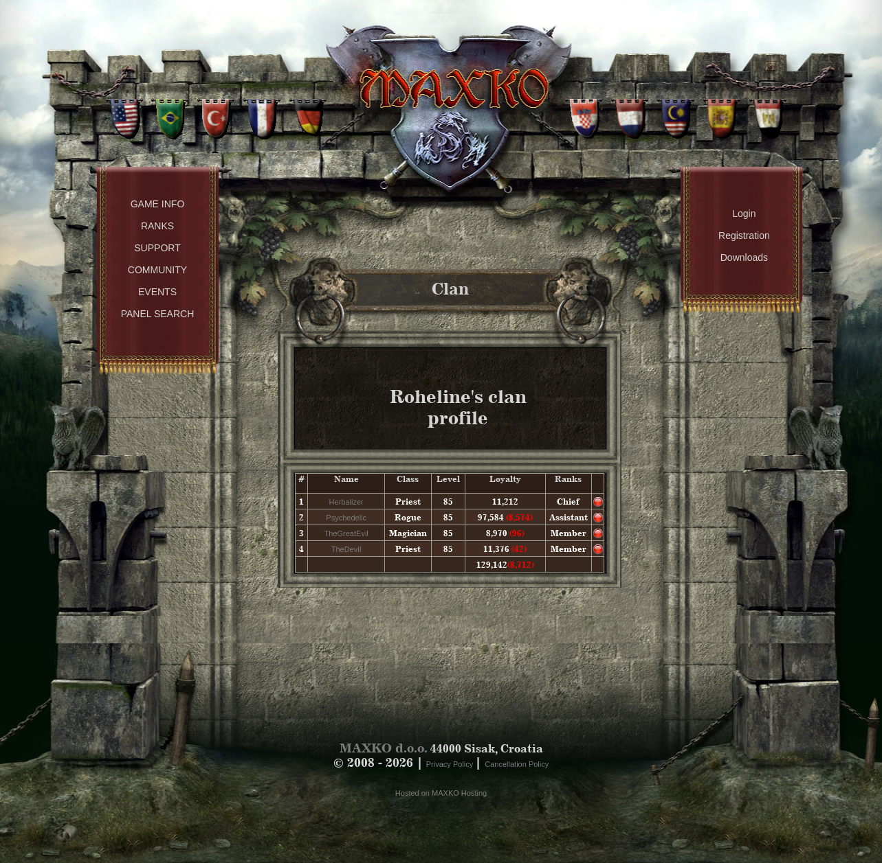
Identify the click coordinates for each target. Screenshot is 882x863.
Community (157, 269)
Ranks (157, 225)
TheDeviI (346, 549)
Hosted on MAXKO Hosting (441, 793)
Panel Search (158, 313)
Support (157, 247)
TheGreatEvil (346, 533)
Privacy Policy (451, 764)
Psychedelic (346, 518)
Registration (744, 235)
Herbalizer (346, 502)
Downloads (744, 257)
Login (744, 213)
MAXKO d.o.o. (384, 748)
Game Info (158, 203)
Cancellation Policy (517, 764)
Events (157, 291)
